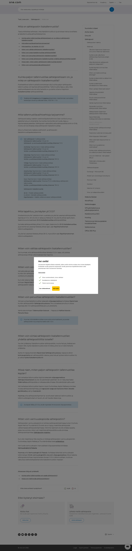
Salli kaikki (56, 289)
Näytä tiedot (41, 272)
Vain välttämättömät (44, 289)
